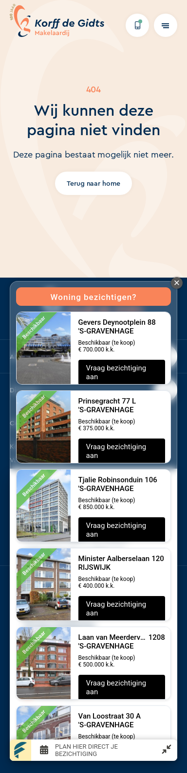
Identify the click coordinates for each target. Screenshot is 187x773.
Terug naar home (94, 183)
